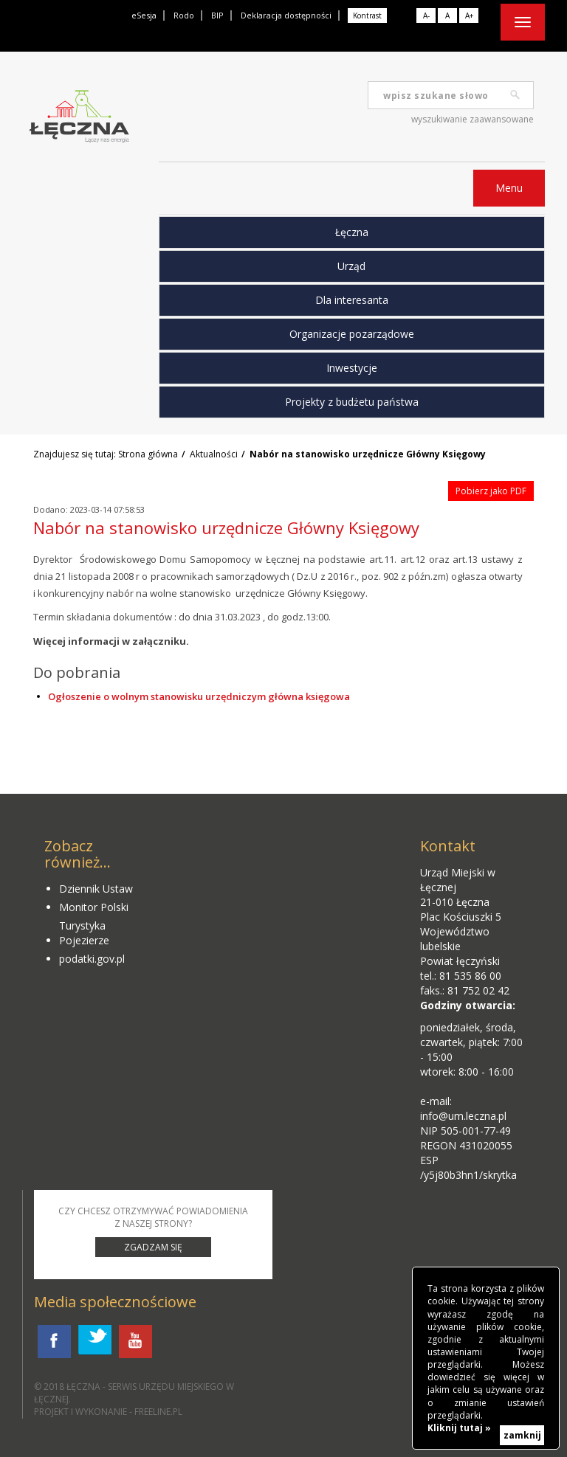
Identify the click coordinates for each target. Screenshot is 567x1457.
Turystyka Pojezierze (84, 932)
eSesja (144, 15)
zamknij (522, 1435)
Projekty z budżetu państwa (352, 402)
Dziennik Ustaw (96, 889)
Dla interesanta (351, 300)
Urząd (351, 266)
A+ (469, 15)
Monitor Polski (93, 907)
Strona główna (148, 454)
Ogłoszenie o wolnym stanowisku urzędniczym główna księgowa (199, 696)
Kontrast (367, 15)
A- (426, 15)
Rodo (183, 15)
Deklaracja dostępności (286, 15)
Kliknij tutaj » (459, 1428)
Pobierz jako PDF (491, 491)
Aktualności (214, 454)
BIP (217, 15)
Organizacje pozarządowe (351, 334)
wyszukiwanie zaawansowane (472, 119)
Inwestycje (351, 368)
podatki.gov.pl (92, 959)
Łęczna (351, 232)
